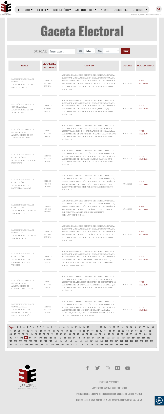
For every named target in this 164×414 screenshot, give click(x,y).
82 (65, 334)
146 (86, 341)
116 (79, 337)
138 (45, 341)
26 (114, 327)
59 (110, 330)
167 (47, 344)
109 (45, 337)
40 (28, 330)
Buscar (125, 51)
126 (128, 337)
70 (15, 334)
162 (21, 344)
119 (93, 337)
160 (11, 344)
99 (140, 334)
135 (30, 341)
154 (126, 341)
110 (50, 337)
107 (35, 337)
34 (148, 327)
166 (41, 344)
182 (121, 344)
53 (84, 330)
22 (97, 327)
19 (84, 327)
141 (61, 341)
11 (51, 327)
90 (100, 334)
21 (92, 327)
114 (69, 337)
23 (101, 327)
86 (83, 334)
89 (96, 334)
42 (36, 330)
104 (21, 337)
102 (10, 337)
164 (31, 344)
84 (74, 334)
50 (71, 330)
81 (61, 334)
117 (84, 337)
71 (19, 334)
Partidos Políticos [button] (61, 10)
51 (75, 330)
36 (10, 330)
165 (36, 344)
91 (104, 334)
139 (50, 341)
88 (91, 334)
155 (131, 341)
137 (41, 341)
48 (62, 330)
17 (76, 327)
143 (71, 341)
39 (23, 330)
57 (101, 330)
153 (121, 341)
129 (143, 337)
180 (111, 344)
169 (57, 344)
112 (60, 337)
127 (133, 337)
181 (116, 344)
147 (91, 341)
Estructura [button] (41, 10)
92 (109, 334)
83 (70, 334)
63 (127, 330)
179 (106, 344)
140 (56, 341)
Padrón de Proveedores (109, 381)
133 (20, 341)
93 (113, 334)
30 (131, 327)
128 (138, 337)
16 (72, 327)
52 (80, 330)
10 (48, 327)
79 (53, 334)
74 (32, 334)
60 (114, 330)
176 (91, 344)
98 (136, 334)
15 (67, 327)
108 (40, 337)
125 (123, 337)
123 (113, 337)
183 (126, 344)
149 (101, 341)
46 (54, 330)
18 (80, 327)
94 (118, 334)
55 (92, 330)
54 (88, 330)
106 (30, 337)
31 (135, 327)
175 (87, 344)
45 (49, 330)
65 (136, 330)
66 (141, 330)
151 (111, 341)
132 (15, 341)
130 (148, 337)
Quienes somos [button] (23, 10)
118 (88, 337)
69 (10, 334)
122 (108, 337)
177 (97, 344)
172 (72, 344)
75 (36, 334)
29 (127, 327)
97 (131, 334)
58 (105, 330)
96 (127, 334)
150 (106, 341)
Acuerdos (105, 10)
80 (57, 334)
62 (123, 330)
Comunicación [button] (139, 10)
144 (76, 341)
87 (87, 334)
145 (81, 341)
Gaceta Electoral (121, 10)
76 (40, 334)
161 (16, 344)
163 (26, 344)
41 (32, 330)
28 (122, 327)
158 (146, 341)
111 (55, 337)
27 (118, 327)
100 (145, 334)
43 (41, 330)
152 (116, 341)
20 (88, 327)
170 (62, 344)
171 (67, 344)
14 (63, 327)
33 (144, 327)
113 (64, 337)
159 (151, 341)
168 (52, 344)
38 (19, 330)
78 (48, 334)
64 (132, 330)
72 (23, 334)
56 (97, 330)
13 (59, 327)
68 (150, 330)
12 (55, 327)
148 (96, 341)
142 (66, 341)
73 (27, 334)
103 (16, 337)
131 (10, 341)
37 (15, 330)
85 (78, 334)
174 (82, 344)
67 (145, 330)
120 (98, 337)
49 (67, 330)
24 (105, 327)
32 (140, 327)
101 (150, 334)
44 (45, 330)
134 (25, 341)
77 (44, 334)
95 (122, 334)
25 (109, 327)
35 (153, 327)
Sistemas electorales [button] (84, 10)
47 (58, 330)
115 (74, 337)
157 (141, 341)
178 (101, 344)
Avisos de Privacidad (118, 387)
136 (35, 341)
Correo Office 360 (100, 387)
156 (136, 341)
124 (118, 337)
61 (119, 330)
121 (103, 337)
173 (77, 344)
